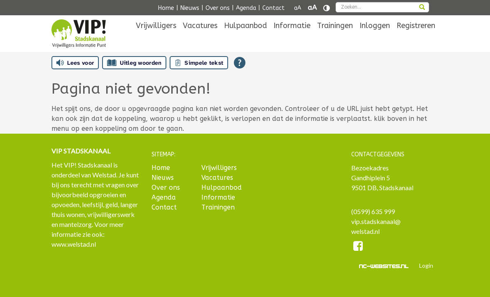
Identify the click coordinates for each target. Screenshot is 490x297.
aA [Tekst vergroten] (312, 8)
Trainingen (335, 37)
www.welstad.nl (73, 244)
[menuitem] (156, 38)
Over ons (217, 8)
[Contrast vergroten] (326, 8)
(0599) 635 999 (373, 211)
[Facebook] (358, 247)
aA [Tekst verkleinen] (297, 8)
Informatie (291, 37)
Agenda (246, 8)
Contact (273, 8)
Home (166, 8)
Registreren (416, 37)
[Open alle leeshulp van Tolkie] (239, 62)
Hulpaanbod (245, 37)
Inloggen (374, 37)
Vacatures (200, 37)
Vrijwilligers (156, 37)
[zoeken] (422, 8)
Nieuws (189, 8)
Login (426, 265)
